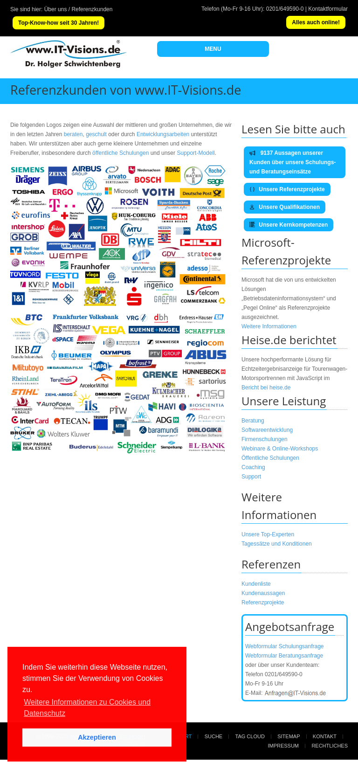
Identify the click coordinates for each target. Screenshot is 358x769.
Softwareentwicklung (267, 430)
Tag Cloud (250, 736)
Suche (214, 736)
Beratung (252, 420)
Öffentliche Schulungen (270, 458)
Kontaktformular (328, 9)
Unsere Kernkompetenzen (288, 225)
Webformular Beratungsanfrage (284, 655)
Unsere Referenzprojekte (287, 189)
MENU (213, 49)
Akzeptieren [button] (97, 737)
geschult (96, 134)
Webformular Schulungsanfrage (284, 646)
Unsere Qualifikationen (284, 207)
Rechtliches (329, 745)
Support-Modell (195, 153)
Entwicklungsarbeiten (164, 134)
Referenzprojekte (262, 602)
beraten (73, 134)
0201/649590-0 (285, 9)
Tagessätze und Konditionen (276, 543)
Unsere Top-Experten (267, 534)
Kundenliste (256, 584)
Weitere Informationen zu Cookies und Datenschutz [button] (87, 707)
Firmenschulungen (264, 439)
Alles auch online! (316, 22)
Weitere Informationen (268, 326)
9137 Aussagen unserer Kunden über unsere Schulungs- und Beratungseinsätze (292, 162)
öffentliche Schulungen (120, 153)
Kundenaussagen (263, 593)
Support (251, 476)
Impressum (283, 745)
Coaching (253, 467)
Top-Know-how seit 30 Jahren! (58, 23)
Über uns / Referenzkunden (78, 9)
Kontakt (325, 736)
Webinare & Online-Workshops (279, 448)
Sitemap (288, 736)
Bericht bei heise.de (265, 387)
